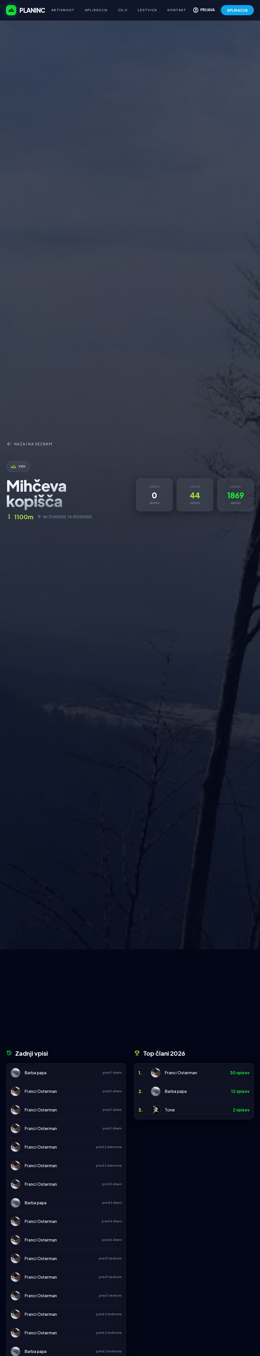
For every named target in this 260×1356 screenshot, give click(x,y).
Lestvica (147, 10)
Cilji (123, 10)
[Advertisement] (130, 1001)
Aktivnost (63, 10)
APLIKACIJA (237, 10)
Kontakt (176, 10)
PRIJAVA (204, 10)
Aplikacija (96, 10)
